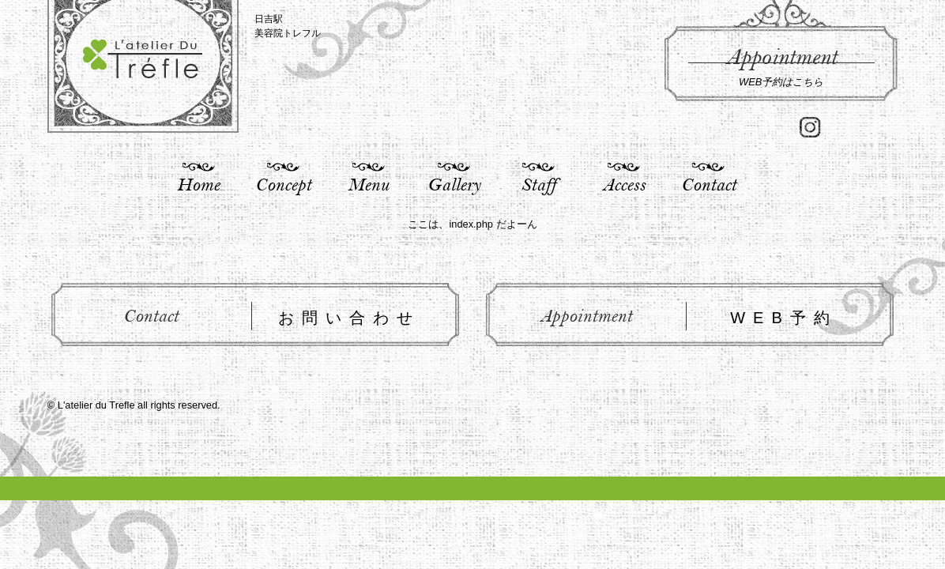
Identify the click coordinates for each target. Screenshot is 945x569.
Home (198, 184)
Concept (283, 184)
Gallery (453, 184)
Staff (538, 184)
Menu (368, 184)
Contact (708, 184)
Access (624, 184)
